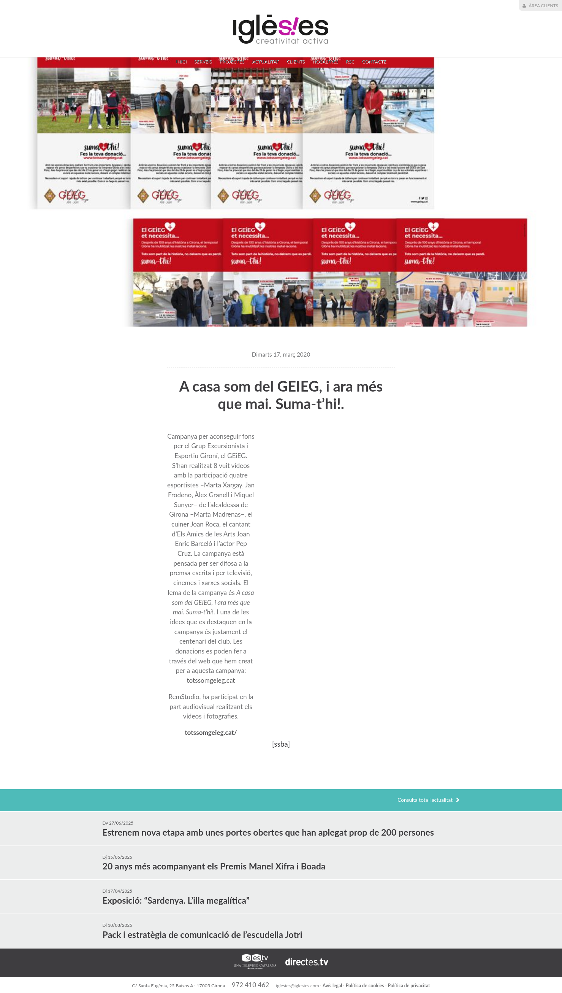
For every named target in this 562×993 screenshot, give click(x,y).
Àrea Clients (540, 5)
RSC (350, 61)
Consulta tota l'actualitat (428, 800)
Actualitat (265, 61)
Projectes (231, 61)
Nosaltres (325, 61)
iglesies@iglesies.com (298, 985)
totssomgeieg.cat (211, 680)
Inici (181, 61)
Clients (296, 61)
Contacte (374, 61)
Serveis (203, 61)
